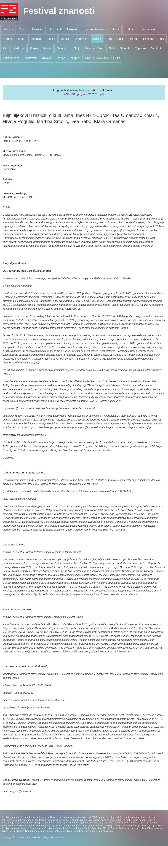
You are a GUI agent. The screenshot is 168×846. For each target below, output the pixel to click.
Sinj (76, 48)
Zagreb (74, 58)
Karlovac (130, 29)
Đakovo (72, 29)
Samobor (62, 48)
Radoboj (19, 48)
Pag (109, 38)
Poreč (134, 38)
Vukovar (46, 58)
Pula (161, 38)
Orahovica (80, 38)
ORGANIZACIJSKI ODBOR (102, 58)
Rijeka (34, 48)
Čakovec (37, 29)
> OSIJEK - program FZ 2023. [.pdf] (84, 94)
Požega (148, 38)
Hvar (116, 29)
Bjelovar (8, 29)
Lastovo (36, 38)
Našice (50, 38)
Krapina (8, 38)
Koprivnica (148, 29)
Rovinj (47, 48)
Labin (21, 38)
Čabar (22, 29)
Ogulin (65, 38)
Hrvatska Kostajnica (95, 29)
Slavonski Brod (93, 48)
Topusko (140, 48)
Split (111, 48)
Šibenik (124, 48)
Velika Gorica (11, 58)
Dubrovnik (55, 29)
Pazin (120, 38)
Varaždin (156, 48)
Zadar (61, 58)
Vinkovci (30, 58)
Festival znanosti (59, 11)
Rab (5, 48)
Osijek (97, 38)
